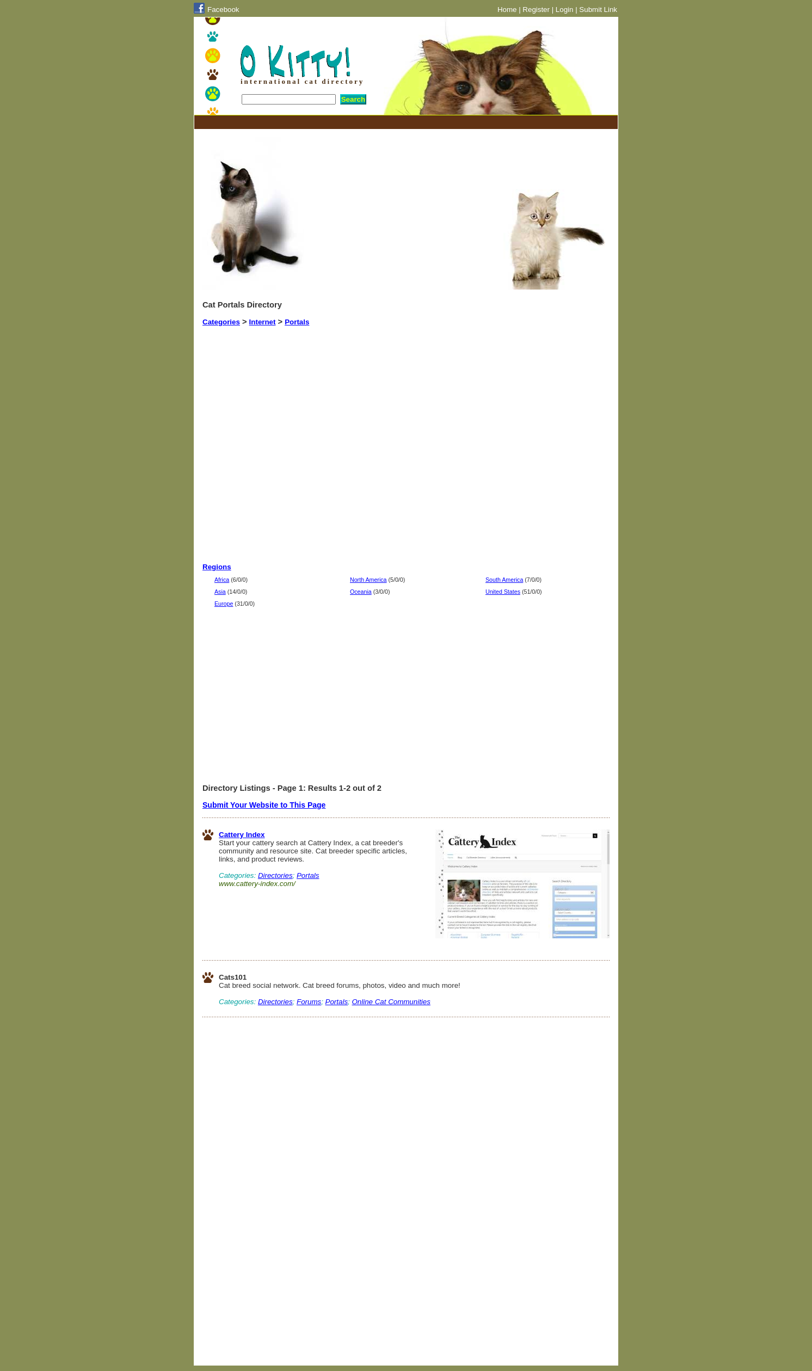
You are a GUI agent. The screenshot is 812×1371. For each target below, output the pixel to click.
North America (368, 579)
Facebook (223, 9)
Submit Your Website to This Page (263, 805)
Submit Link (598, 9)
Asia (220, 591)
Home (507, 9)
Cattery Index (241, 835)
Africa (221, 579)
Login (565, 9)
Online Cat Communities (391, 1002)
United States (502, 591)
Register (536, 9)
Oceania (361, 591)
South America (504, 579)
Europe (223, 603)
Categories (221, 322)
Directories (275, 875)
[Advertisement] (400, 122)
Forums (309, 1002)
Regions (216, 567)
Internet (262, 322)
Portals (297, 322)
